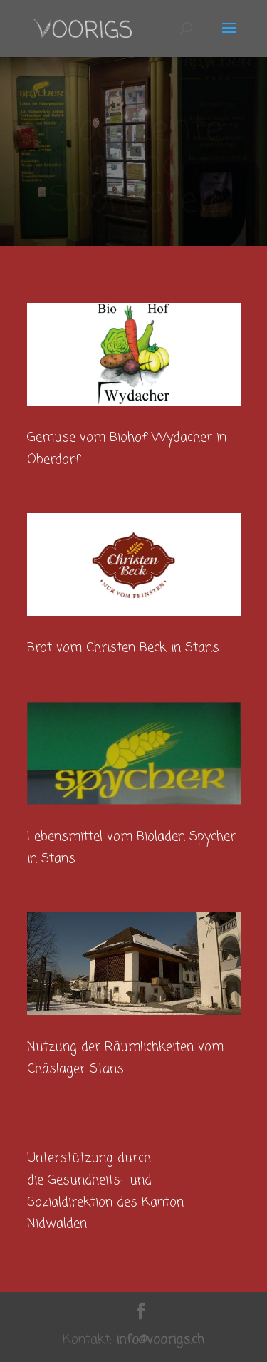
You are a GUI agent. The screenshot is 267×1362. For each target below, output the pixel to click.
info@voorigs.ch (160, 1340)
